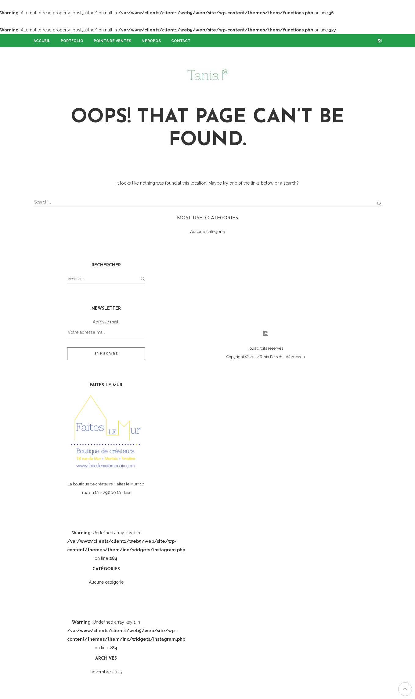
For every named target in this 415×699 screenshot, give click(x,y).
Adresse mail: (106, 321)
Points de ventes (112, 41)
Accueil (42, 41)
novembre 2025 (106, 671)
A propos (151, 41)
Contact (180, 41)
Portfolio (72, 41)
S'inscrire (106, 353)
